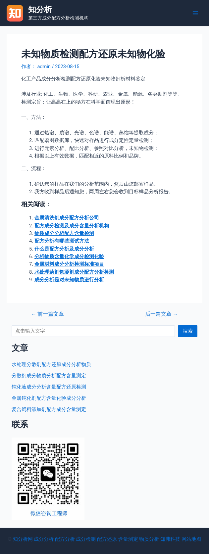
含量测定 (128, 539)
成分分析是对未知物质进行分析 (69, 280)
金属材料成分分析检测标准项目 (69, 264)
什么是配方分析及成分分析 (64, 249)
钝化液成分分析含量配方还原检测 (49, 387)
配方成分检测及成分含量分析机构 (71, 226)
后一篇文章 (161, 314)
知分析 (40, 9)
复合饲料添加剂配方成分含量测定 (49, 409)
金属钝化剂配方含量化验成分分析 (49, 398)
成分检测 (86, 539)
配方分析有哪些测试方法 (61, 241)
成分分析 (44, 539)
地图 (196, 539)
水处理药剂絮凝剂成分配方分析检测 (74, 272)
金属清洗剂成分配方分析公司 (66, 218)
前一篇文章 (47, 314)
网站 (186, 539)
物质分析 (149, 539)
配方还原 (107, 539)
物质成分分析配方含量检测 (64, 233)
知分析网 (23, 539)
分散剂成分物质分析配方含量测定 (49, 376)
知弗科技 (170, 539)
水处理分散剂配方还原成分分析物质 (51, 364)
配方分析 (65, 539)
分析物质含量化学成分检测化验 (69, 256)
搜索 (188, 331)
